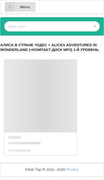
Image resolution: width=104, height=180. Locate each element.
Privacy (72, 169)
